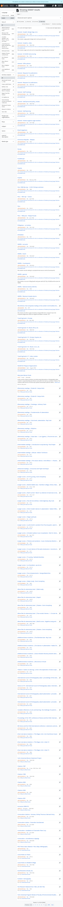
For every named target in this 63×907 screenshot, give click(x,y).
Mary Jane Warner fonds (24, 375)
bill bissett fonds (8, 51)
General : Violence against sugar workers (29, 120)
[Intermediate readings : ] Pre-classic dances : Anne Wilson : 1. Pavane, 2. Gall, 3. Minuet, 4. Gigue (38, 460)
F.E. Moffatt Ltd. (8, 98)
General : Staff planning (24, 111)
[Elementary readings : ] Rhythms (27, 428)
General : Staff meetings (24, 92)
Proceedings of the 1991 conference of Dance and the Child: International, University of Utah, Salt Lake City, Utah (38, 718)
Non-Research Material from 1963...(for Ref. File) (31, 887)
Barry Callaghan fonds (8, 66)
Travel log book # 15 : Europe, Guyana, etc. (30, 337)
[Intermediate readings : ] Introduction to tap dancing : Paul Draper (36, 444)
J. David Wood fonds (25, 850)
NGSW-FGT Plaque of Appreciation (27, 366)
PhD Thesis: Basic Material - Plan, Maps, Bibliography (32, 846)
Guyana (20, 168)
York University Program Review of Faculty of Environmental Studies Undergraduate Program (38, 895)
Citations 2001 (22, 798)
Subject (4, 126)
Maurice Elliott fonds (25, 761)
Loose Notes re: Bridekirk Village (27, 862)
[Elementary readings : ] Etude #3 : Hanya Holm (31, 396)
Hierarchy (28, 21)
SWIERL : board (22, 254)
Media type (5, 141)
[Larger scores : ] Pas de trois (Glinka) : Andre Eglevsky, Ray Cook (36, 501)
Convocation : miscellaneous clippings (28, 838)
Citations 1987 (22, 766)
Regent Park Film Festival (8, 94)
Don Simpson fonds (8, 58)
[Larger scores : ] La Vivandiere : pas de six (29, 565)
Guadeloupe (21, 158)
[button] (53, 5)
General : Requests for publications (27, 73)
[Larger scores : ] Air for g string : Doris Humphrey (32, 476)
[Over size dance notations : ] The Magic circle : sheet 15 (33, 750)
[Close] (61, 1)
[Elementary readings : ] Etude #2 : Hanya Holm (31, 388)
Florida (19, 149)
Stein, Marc (8, 112)
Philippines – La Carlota (24, 225)
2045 (49, 905)
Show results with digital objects (53, 27)
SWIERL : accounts (23, 244)
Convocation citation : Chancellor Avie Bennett (31, 822)
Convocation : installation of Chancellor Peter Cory (32, 830)
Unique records (8, 16)
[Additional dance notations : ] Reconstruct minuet (32, 661)
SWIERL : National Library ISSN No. (27, 287)
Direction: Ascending (56, 24)
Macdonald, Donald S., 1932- (8, 81)
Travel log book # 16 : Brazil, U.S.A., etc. (29, 347)
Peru (19, 206)
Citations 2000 (22, 782)
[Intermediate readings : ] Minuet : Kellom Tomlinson (32, 452)
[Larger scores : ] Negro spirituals (27, 517)
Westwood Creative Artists (8, 106)
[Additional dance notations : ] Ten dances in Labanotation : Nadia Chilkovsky (38, 645)
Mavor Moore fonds (8, 62)
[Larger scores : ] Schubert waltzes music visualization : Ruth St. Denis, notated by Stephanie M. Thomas (38, 533)
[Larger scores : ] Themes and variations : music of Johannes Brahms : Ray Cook (38, 541)
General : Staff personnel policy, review (29, 101)
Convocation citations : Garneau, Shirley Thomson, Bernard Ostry (36, 814)
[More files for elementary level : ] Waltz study (30, 589)
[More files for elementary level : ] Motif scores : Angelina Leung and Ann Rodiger (38, 621)
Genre (3, 131)
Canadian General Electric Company (8, 90)
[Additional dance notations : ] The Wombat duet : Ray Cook (34, 637)
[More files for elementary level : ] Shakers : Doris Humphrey (35, 605)
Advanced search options (25, 18)
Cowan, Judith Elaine (8, 85)
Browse (11, 5)
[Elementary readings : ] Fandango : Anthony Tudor (32, 404)
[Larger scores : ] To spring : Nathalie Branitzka (31, 557)
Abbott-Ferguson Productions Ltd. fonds (8, 29)
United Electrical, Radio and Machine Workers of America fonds (8, 46)
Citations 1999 (22, 774)
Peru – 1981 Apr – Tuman (25, 196)
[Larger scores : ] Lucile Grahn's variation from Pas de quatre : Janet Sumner (38, 525)
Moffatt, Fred (8, 87)
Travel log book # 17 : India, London (28, 356)
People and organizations (5, 116)
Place (3, 122)
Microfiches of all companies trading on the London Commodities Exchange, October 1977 (38, 306)
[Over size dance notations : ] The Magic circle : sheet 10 (33, 742)
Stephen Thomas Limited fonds (8, 54)
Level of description (5, 136)
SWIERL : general (22, 274)
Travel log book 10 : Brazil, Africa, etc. (28, 328)
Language (4, 12)
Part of (4, 22)
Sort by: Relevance (46, 24)
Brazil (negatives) (22, 130)
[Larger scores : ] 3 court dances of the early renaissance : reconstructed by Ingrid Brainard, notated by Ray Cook (38, 549)
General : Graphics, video (25, 43)
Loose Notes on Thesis (24, 854)
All (2, 25)
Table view (42, 21)
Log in (59, 5)
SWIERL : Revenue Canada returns (27, 296)
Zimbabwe (21, 235)
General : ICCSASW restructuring (27, 54)
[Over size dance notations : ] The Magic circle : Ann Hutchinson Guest (37, 734)
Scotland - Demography (24, 879)
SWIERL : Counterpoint (24, 263)
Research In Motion (8, 110)
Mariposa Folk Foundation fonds (8, 33)
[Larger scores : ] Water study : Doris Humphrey (31, 581)
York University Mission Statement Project (29, 758)
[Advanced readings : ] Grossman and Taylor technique (33, 468)
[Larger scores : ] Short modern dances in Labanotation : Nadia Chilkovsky (38, 509)
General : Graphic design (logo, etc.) (28, 32)
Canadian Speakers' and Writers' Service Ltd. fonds (8, 39)
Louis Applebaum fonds (8, 70)
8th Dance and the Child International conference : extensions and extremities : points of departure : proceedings (38, 726)
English (8, 18)
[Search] (31, 6)
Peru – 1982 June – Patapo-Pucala (27, 215)
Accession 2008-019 (23, 806)
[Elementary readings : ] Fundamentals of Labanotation (33, 412)
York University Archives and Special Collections (8, 101)
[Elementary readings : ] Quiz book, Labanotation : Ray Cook (34, 420)
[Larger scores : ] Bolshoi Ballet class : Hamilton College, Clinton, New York (38, 485)
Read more (57, 382)
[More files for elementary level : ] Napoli (29, 597)
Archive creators (6, 75)
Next (52, 905)
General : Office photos (24, 63)
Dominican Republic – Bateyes (26, 139)
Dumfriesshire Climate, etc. (25, 870)
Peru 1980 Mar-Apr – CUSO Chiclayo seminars (30, 187)
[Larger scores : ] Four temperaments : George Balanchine (34, 573)
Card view (35, 21)
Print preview (20, 21)
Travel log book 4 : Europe (25, 318)
